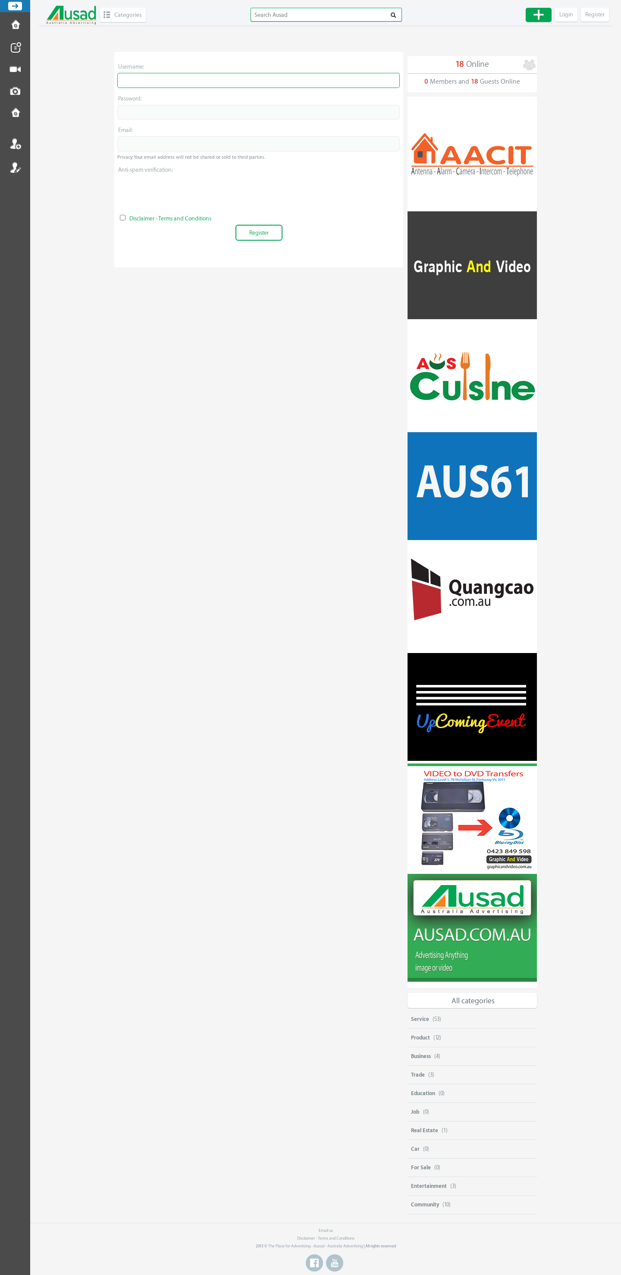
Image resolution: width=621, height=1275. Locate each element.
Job (415, 1112)
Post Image (15, 91)
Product (420, 1038)
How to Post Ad (15, 25)
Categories (127, 15)
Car (415, 1149)
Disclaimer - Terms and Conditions (170, 218)
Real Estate (424, 1130)
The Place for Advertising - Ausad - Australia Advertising (315, 1246)
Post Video (15, 69)
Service (420, 1019)
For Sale (421, 1168)
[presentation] (258, 193)
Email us (326, 1230)
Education (423, 1093)
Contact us (15, 113)
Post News (15, 47)
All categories (473, 1001)
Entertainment (429, 1186)
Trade (418, 1075)
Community (425, 1205)
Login (15, 143)
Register (15, 167)
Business (421, 1056)
